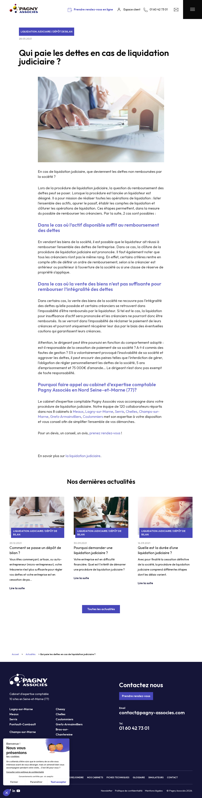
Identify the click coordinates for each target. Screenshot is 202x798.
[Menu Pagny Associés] (192, 9)
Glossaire (139, 777)
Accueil (15, 654)
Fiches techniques (118, 777)
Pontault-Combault (22, 724)
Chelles (60, 714)
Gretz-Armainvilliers (69, 724)
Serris (13, 719)
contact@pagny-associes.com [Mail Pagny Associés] (152, 713)
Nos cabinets (95, 777)
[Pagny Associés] (23, 12)
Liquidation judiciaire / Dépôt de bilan (46, 31)
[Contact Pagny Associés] (176, 10)
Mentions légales (154, 790)
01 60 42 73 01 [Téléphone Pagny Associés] (134, 728)
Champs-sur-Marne (22, 732)
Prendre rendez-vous (136, 696)
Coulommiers (64, 719)
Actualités (31, 654)
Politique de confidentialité (129, 790)
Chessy (60, 709)
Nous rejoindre (74, 777)
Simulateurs (155, 777)
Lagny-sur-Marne (21, 709)
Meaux (13, 714)
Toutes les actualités (101, 609)
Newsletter (107, 790)
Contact (172, 777)
